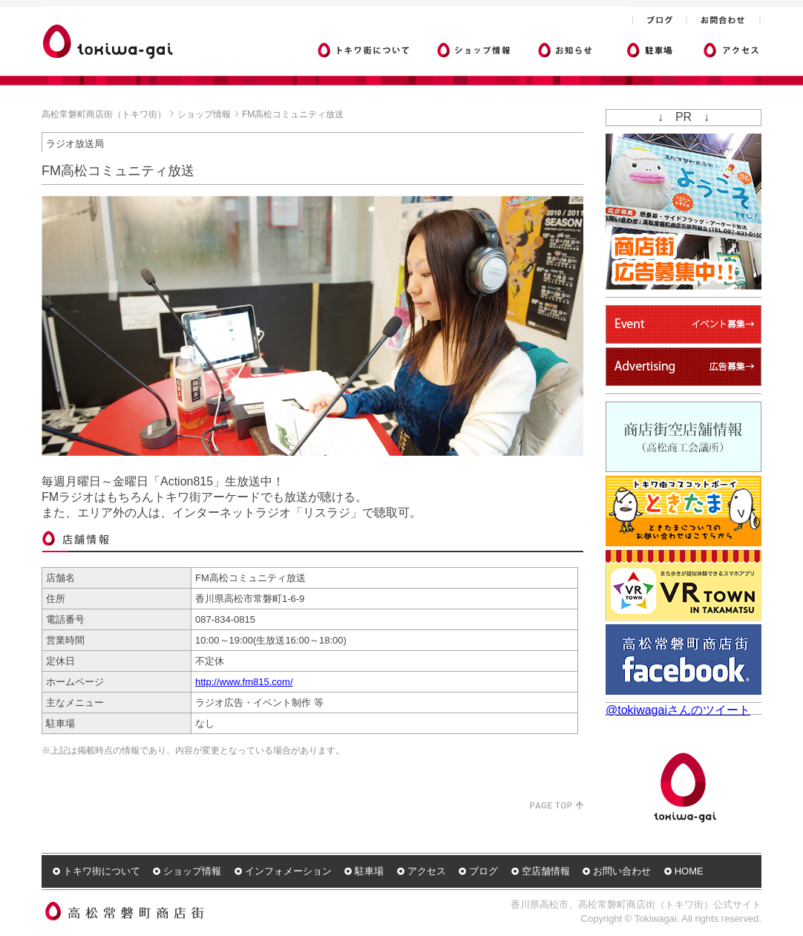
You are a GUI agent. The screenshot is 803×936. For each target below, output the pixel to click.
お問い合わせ (622, 871)
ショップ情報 (204, 114)
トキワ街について (101, 871)
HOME (689, 871)
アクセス (426, 871)
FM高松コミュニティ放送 (293, 114)
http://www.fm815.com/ (244, 681)
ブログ (483, 871)
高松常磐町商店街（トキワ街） (104, 114)
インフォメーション (288, 871)
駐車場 (369, 871)
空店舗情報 (546, 871)
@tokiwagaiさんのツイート (678, 710)
